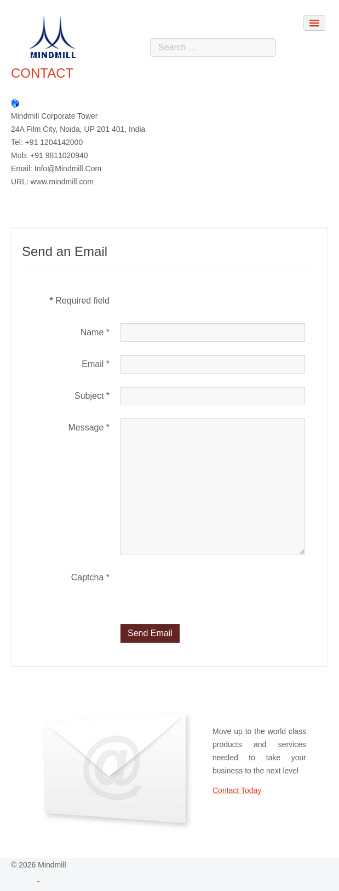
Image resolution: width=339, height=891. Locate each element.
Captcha (90, 577)
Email (96, 364)
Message (89, 427)
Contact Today (236, 790)
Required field (80, 300)
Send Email (150, 633)
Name (95, 332)
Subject (92, 395)
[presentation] (203, 589)
